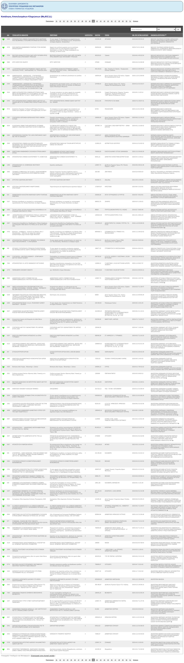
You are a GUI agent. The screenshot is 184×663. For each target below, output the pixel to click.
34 (67, 21)
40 (89, 21)
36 (75, 21)
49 (123, 21)
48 (119, 21)
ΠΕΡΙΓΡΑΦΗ (53, 35)
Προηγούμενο (50, 21)
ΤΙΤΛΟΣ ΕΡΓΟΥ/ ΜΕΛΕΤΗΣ (20, 35)
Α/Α (8, 35)
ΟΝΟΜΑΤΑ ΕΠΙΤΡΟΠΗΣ (158, 35)
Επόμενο (135, 21)
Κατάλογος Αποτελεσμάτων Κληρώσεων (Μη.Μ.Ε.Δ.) (26, 17)
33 (64, 21)
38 (82, 21)
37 (78, 21)
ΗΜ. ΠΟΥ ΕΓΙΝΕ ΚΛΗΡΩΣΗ (140, 35)
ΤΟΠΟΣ (107, 35)
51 (130, 21)
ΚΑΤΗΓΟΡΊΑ (88, 35)
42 (97, 21)
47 (115, 21)
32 (60, 21)
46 (112, 21)
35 (71, 21)
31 (56, 21)
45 (108, 21)
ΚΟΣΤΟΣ (97, 35)
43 (100, 21)
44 (104, 21)
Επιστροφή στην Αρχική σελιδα (42, 656)
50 (126, 21)
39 (86, 21)
